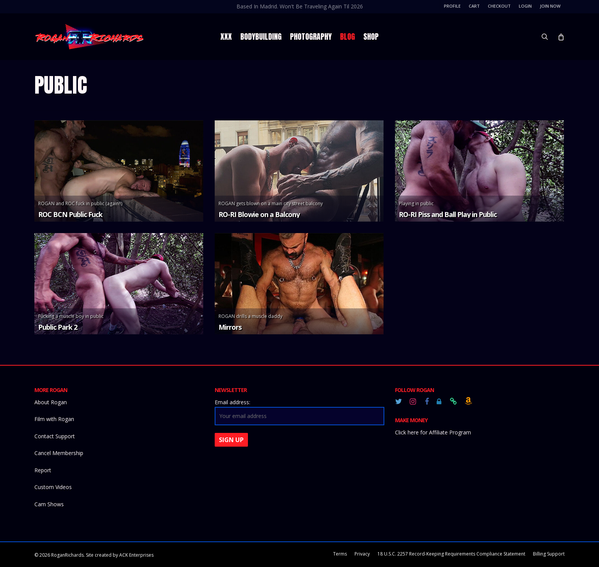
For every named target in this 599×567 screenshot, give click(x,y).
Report (42, 470)
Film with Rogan (54, 419)
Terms (340, 554)
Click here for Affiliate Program (433, 432)
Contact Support (54, 436)
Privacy (362, 554)
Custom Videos (53, 487)
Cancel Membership (58, 453)
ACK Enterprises (136, 555)
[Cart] (561, 36)
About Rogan (50, 402)
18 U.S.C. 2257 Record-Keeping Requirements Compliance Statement (451, 554)
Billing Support (549, 554)
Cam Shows (49, 504)
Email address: (232, 402)
